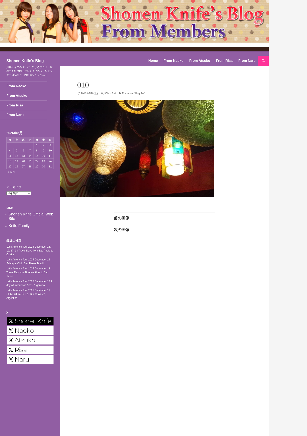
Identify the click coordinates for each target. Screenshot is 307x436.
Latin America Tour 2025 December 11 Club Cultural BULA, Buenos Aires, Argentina (28, 294)
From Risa (224, 60)
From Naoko (173, 60)
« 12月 (11, 171)
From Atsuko (199, 60)
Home (153, 60)
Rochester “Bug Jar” (133, 93)
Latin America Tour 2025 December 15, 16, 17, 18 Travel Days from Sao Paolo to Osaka (29, 250)
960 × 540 (110, 93)
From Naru (247, 60)
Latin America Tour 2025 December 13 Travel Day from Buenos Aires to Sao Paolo (28, 272)
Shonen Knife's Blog (25, 61)
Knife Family (19, 226)
